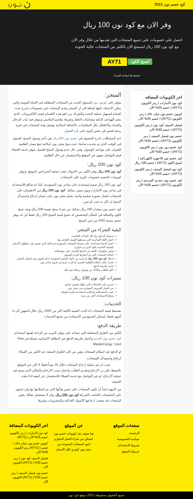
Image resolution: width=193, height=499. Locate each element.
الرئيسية (134, 433)
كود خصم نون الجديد (107, 338)
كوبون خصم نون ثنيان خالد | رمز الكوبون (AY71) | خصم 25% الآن (30, 448)
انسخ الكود (140, 61)
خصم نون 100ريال (65, 138)
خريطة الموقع (130, 451)
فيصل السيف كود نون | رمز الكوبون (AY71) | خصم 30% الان (30, 462)
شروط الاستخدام (128, 445)
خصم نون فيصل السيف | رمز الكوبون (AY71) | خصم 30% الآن (29, 477)
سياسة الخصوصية (128, 439)
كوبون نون (100, 102)
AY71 (114, 61)
